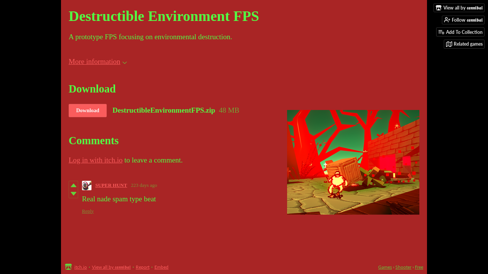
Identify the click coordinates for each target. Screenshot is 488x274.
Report (142, 267)
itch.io (80, 267)
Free (419, 267)
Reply (88, 211)
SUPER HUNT (111, 185)
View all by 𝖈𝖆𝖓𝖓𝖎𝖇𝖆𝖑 (111, 267)
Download (88, 110)
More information (98, 61)
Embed (161, 267)
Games (385, 267)
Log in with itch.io (95, 160)
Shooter (403, 267)
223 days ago (144, 185)
